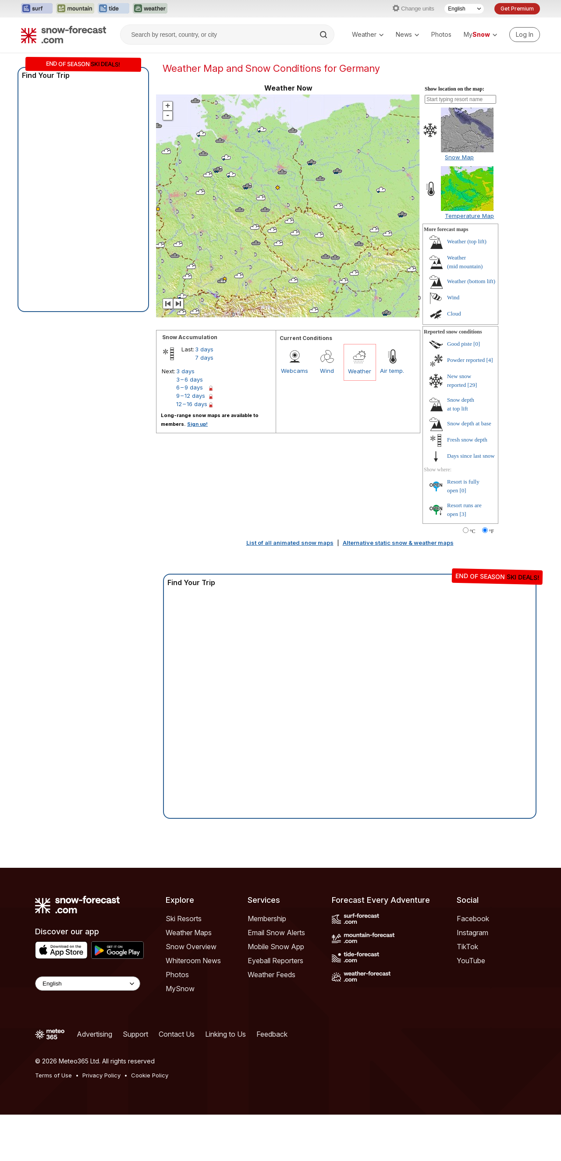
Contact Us (177, 1034)
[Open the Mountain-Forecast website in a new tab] (75, 8)
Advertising (94, 1034)
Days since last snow (471, 455)
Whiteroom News (193, 960)
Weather (367, 34)
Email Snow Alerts (276, 932)
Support (135, 1034)
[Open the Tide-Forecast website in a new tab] (113, 8)
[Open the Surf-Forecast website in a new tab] (37, 8)
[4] (489, 360)
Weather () (466, 241)
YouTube (471, 960)
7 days (204, 357)
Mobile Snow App (276, 946)
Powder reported (466, 360)
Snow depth (469, 423)
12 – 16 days (191, 403)
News (407, 34)
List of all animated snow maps (290, 542)
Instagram (472, 932)
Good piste (459, 343)
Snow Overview (191, 946)
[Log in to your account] (524, 34)
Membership (267, 918)
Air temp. (392, 370)
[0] (476, 343)
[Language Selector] (464, 9)
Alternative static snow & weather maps (398, 542)
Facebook (473, 918)
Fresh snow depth (467, 439)
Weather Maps (189, 932)
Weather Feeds (271, 974)
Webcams (294, 370)
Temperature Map (469, 215)
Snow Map (459, 157)
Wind (327, 370)
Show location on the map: (454, 89)
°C (473, 531)
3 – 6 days (189, 379)
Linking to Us (225, 1034)
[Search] (324, 34)
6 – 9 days (189, 387)
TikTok (467, 946)
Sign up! (197, 424)
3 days (204, 349)
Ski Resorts (184, 918)
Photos (441, 34)
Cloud (454, 313)
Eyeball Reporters (275, 960)
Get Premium (517, 8)
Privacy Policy (101, 1075)
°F (491, 531)
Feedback (272, 1034)
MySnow (180, 988)
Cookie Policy (149, 1075)
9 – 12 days (190, 395)
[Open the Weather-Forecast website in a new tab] (150, 8)
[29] (472, 385)
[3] (463, 514)
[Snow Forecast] (63, 34)
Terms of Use (53, 1075)
